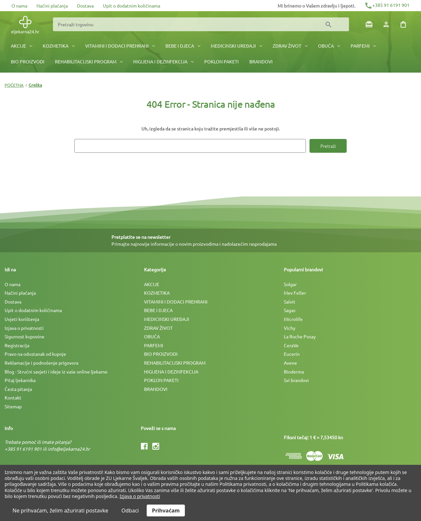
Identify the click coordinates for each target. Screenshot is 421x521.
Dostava (85, 6)
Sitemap (13, 406)
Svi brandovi (296, 380)
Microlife (293, 319)
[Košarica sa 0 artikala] (403, 24)
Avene (290, 363)
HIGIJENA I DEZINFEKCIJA (163, 61)
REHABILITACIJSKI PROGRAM (89, 61)
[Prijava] (386, 24)
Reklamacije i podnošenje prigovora (41, 363)
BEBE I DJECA (182, 46)
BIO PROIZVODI (27, 61)
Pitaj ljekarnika (20, 380)
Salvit (289, 302)
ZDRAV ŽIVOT (290, 46)
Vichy (289, 328)
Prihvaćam (166, 510)
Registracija (17, 345)
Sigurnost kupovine (24, 336)
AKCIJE (21, 46)
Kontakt (13, 397)
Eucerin (292, 354)
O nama (19, 6)
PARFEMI (363, 46)
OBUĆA (329, 46)
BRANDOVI (261, 61)
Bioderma (294, 371)
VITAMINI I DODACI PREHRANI (120, 46)
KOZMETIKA (59, 46)
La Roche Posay (300, 336)
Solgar (290, 284)
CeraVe (291, 345)
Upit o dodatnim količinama (131, 6)
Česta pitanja (18, 389)
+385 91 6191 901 (386, 5)
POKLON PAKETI (221, 61)
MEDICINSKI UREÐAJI (236, 46)
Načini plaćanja (52, 6)
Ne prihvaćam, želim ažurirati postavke (60, 510)
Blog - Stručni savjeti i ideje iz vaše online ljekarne (56, 371)
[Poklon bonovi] (369, 24)
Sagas (289, 310)
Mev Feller (295, 293)
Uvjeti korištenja (22, 319)
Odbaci (130, 510)
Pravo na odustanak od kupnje (35, 354)
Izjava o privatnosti (24, 328)
